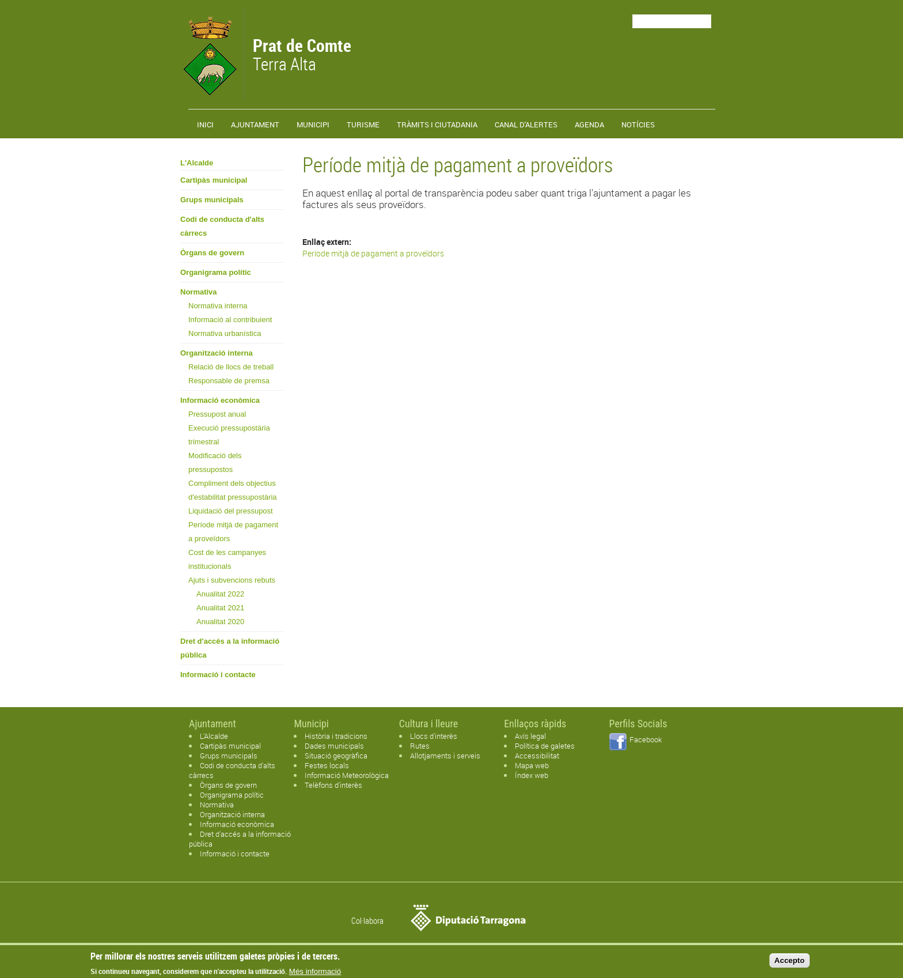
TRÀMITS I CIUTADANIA (437, 124)
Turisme (363, 124)
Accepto (790, 962)
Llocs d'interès (433, 736)
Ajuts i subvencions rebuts (231, 580)
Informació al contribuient (230, 319)
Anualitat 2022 (220, 594)
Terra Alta (302, 55)
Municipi (313, 124)
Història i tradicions (336, 736)
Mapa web (532, 765)
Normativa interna (218, 305)
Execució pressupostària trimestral (229, 435)
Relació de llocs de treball (231, 366)
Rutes (420, 746)
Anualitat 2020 (220, 621)
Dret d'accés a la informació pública (229, 648)
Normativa (198, 292)
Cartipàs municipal (213, 180)
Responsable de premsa (229, 380)
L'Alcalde (196, 162)
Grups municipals (212, 199)
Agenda (589, 124)
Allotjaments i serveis (445, 755)
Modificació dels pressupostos (215, 462)
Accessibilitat (537, 755)
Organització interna (216, 353)
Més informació (315, 973)
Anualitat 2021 (220, 607)
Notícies (638, 124)
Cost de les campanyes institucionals (227, 559)
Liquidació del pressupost (230, 511)
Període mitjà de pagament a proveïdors (233, 531)
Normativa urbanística (224, 333)
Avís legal (530, 736)
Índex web (531, 775)
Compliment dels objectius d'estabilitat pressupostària (232, 490)
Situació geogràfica (336, 755)
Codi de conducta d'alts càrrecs (222, 226)
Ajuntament (255, 124)
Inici (205, 124)
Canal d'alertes (526, 124)
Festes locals (327, 765)
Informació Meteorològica (347, 775)
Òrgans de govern (212, 252)
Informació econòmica (220, 400)
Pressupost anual (217, 414)
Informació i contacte (218, 674)
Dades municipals (334, 746)
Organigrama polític (215, 272)
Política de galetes (545, 746)
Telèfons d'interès (333, 785)
